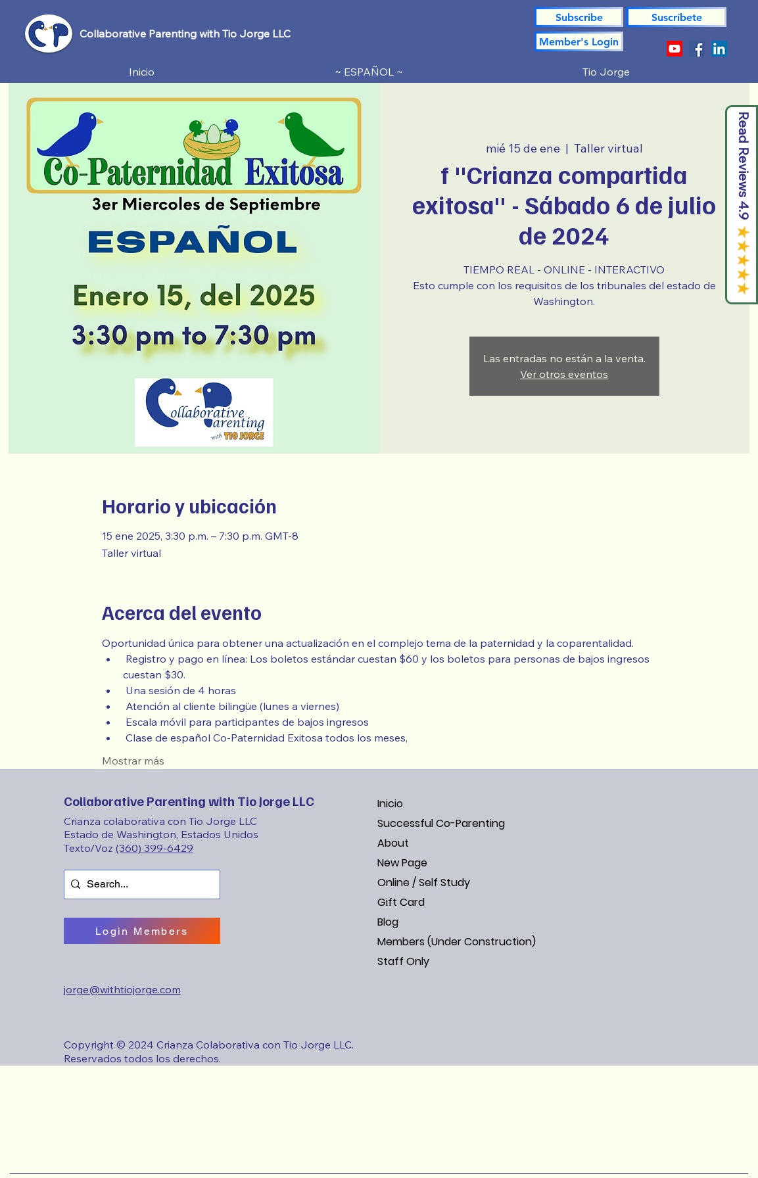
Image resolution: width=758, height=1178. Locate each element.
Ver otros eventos (564, 374)
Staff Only (403, 961)
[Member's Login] (578, 41)
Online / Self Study (423, 882)
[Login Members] (142, 931)
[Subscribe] (578, 17)
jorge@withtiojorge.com (122, 989)
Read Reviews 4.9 (744, 166)
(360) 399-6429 (154, 848)
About (393, 843)
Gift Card (401, 902)
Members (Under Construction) (456, 941)
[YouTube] (674, 49)
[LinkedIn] (719, 49)
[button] (676, 17)
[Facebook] (697, 49)
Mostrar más (133, 760)
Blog (387, 922)
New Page (402, 862)
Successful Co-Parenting (441, 823)
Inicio (390, 803)
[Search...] (139, 884)
